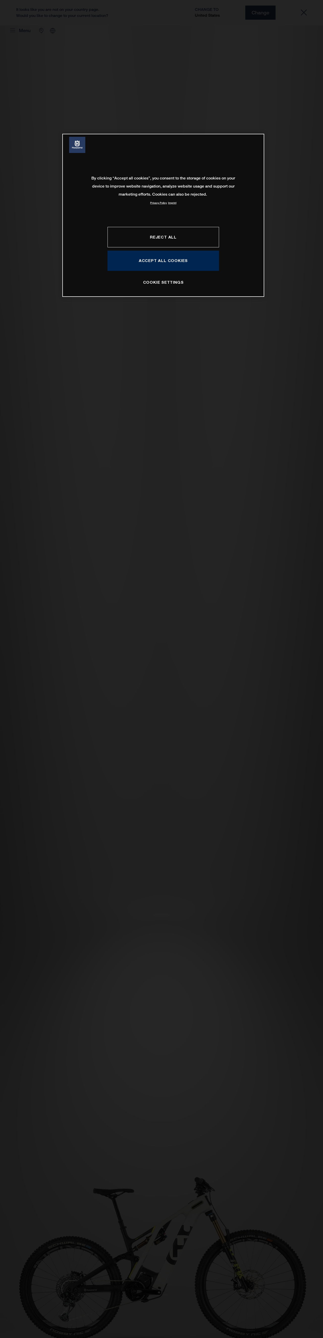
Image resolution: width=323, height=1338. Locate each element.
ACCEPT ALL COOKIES (163, 260)
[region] (163, 215)
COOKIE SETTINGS (163, 282)
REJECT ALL (163, 237)
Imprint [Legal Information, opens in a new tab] (172, 202)
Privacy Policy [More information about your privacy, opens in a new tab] (158, 202)
